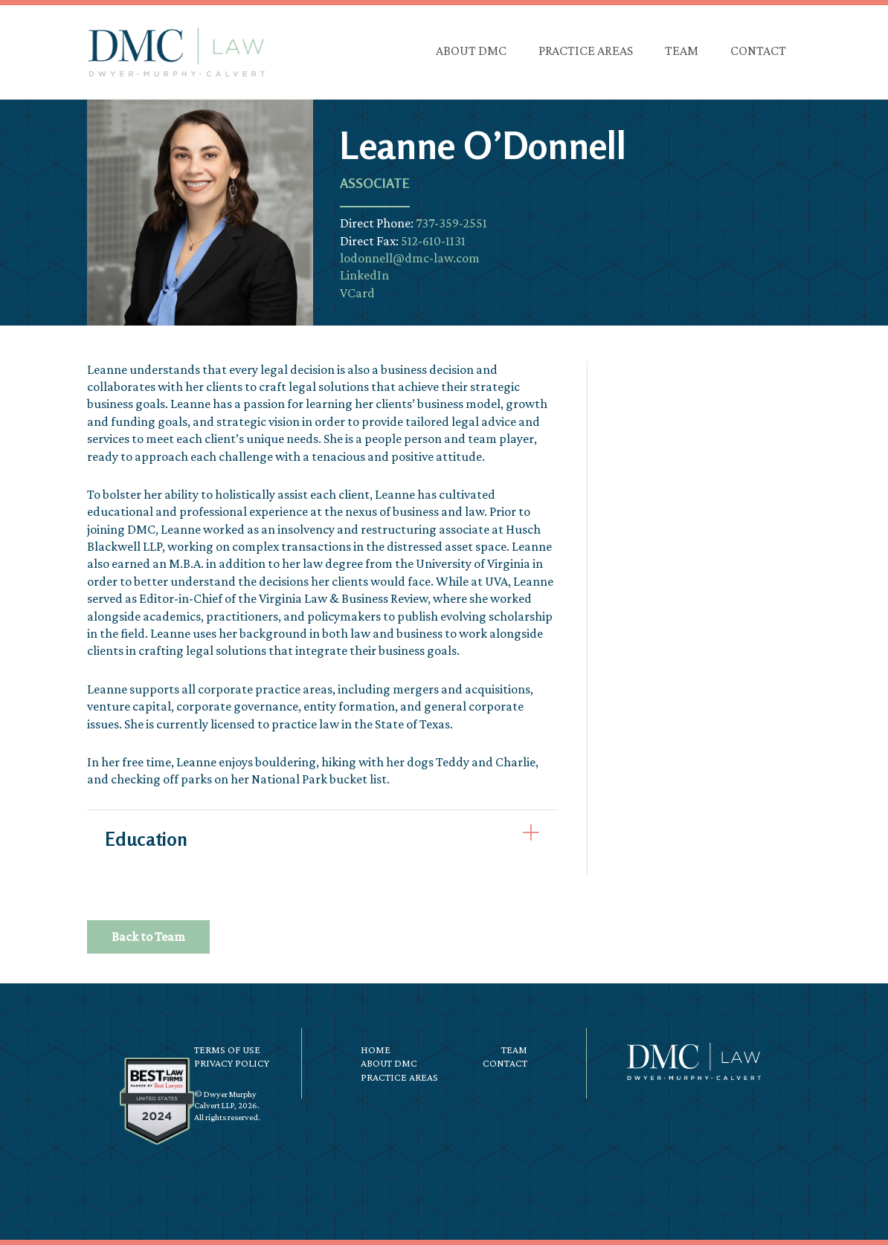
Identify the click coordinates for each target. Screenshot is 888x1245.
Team (514, 1049)
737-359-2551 (451, 223)
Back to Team (148, 936)
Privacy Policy (231, 1063)
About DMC (389, 1063)
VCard (357, 292)
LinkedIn (364, 275)
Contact (505, 1063)
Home (375, 1049)
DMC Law (176, 52)
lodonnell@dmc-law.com (410, 257)
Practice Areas (399, 1077)
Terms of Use (227, 1049)
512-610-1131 (433, 240)
